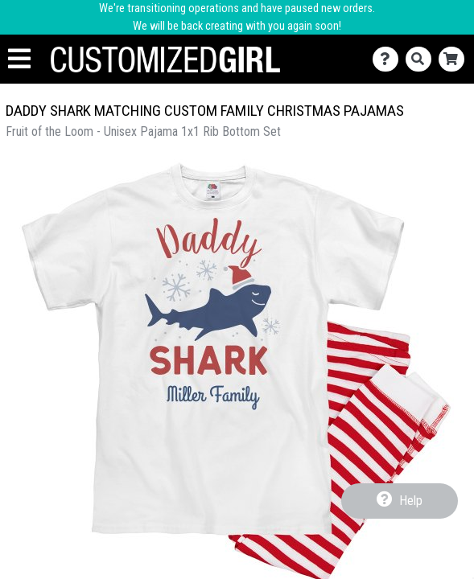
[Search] (422, 59)
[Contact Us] (389, 59)
